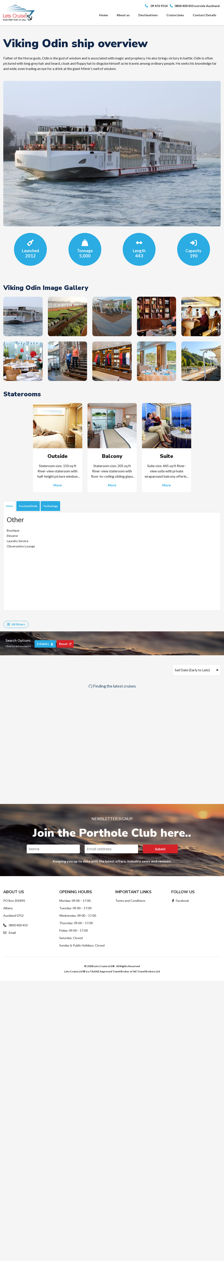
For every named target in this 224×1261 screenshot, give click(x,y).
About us (123, 15)
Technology (50, 506)
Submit (160, 849)
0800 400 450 (15, 925)
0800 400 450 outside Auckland (195, 6)
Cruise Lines (175, 15)
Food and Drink (28, 506)
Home (103, 15)
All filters (16, 624)
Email (9, 932)
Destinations (148, 15)
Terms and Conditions (130, 900)
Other (9, 506)
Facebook (180, 900)
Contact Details (204, 15)
